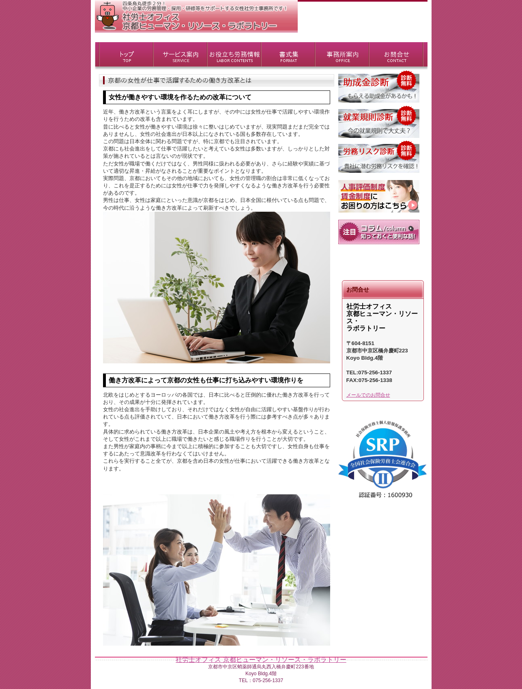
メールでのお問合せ (368, 395)
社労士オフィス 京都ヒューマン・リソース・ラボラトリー (261, 659)
